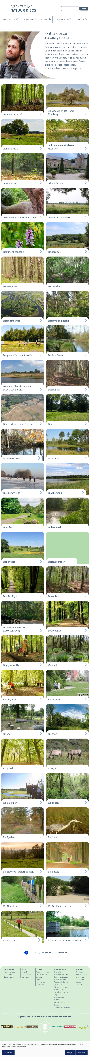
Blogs (38, 980)
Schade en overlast (61, 992)
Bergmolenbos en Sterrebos (18, 355)
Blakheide (53, 458)
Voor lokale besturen (62, 1007)
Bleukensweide (11, 492)
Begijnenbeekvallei (14, 251)
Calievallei (54, 665)
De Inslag (53, 871)
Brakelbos (53, 596)
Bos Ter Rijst (10, 596)
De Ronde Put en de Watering (65, 940)
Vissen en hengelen (61, 987)
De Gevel (53, 837)
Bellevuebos (10, 286)
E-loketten (58, 972)
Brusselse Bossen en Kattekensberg (14, 629)
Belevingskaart (9, 977)
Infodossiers (26, 974)
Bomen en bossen (61, 977)
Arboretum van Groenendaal (19, 217)
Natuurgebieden (10, 972)
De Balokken (10, 802)
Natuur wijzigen (60, 980)
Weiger (69, 1052)
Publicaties (80, 980)
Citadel (7, 733)
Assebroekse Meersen (60, 217)
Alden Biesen (55, 183)
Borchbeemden (56, 561)
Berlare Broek (55, 355)
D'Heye (52, 768)
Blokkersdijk (55, 492)
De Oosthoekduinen (59, 906)
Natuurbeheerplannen (62, 974)
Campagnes (40, 982)
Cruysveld (8, 768)
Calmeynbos (10, 699)
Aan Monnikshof (12, 114)
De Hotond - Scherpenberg (18, 871)
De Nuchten (10, 906)
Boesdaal (8, 527)
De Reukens (10, 940)
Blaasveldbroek (11, 458)
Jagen (56, 995)
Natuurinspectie (60, 997)
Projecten (25, 977)
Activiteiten (8, 974)
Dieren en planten (60, 990)
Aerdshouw (9, 183)
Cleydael (53, 733)
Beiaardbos (54, 251)
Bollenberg (9, 561)
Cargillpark (54, 699)
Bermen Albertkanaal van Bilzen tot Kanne (17, 388)
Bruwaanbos (55, 630)
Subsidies (57, 1000)
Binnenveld (54, 424)
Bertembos (54, 389)
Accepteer (81, 1052)
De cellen (53, 802)
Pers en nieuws (41, 974)
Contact (79, 985)
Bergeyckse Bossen (58, 320)
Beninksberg (55, 286)
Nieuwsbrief (40, 985)
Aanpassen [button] (8, 1052)
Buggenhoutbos (12, 665)
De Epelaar (9, 837)
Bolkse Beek (54, 527)
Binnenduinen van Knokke (18, 424)
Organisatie (80, 972)
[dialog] (45, 1049)
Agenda (39, 977)
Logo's (78, 982)
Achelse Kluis (10, 148)
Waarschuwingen (42, 972)
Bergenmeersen (12, 320)
